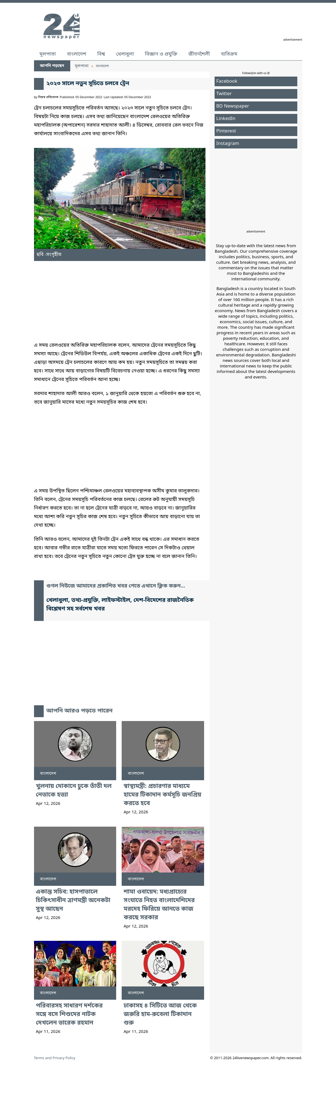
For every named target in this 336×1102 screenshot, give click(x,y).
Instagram (227, 143)
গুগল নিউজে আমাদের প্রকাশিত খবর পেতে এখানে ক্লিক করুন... (115, 586)
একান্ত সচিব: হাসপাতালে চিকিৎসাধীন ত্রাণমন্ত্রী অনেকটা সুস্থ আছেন (73, 900)
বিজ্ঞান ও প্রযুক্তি (161, 54)
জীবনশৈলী (199, 54)
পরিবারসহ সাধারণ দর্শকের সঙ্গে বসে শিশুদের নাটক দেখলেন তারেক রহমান (69, 1014)
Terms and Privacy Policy (54, 1058)
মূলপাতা (48, 54)
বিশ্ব (101, 54)
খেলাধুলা (125, 54)
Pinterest (226, 131)
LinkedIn (225, 119)
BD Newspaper (232, 106)
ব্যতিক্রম (229, 54)
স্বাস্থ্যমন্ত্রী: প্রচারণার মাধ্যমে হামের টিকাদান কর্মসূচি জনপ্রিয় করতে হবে (162, 795)
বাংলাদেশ (76, 54)
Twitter (224, 94)
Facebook (226, 81)
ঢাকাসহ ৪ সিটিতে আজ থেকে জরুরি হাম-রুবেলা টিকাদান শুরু (160, 1014)
